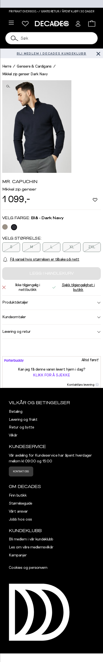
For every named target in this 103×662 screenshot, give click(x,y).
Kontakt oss (21, 471)
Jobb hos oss (20, 519)
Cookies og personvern (28, 568)
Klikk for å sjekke (51, 375)
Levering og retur (51, 332)
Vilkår (13, 435)
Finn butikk (18, 495)
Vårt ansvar (18, 511)
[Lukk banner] (98, 53)
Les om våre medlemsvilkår (31, 547)
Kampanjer (18, 555)
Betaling (16, 412)
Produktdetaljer (51, 302)
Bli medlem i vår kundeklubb (31, 539)
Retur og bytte (21, 427)
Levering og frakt (23, 420)
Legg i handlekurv (51, 273)
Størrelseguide (20, 503)
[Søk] (14, 38)
